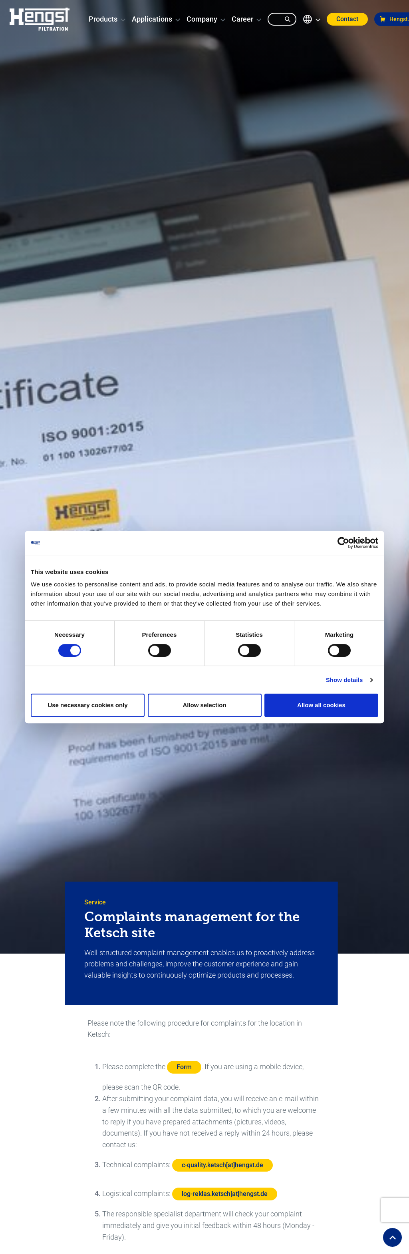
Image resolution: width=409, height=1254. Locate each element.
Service (95, 902)
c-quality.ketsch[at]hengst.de (222, 1165)
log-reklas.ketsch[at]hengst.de (225, 1194)
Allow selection (204, 705)
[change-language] (311, 19)
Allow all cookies (321, 705)
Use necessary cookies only (87, 705)
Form (184, 1067)
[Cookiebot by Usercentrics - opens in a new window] (343, 543)
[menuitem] (103, 19)
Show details (344, 679)
